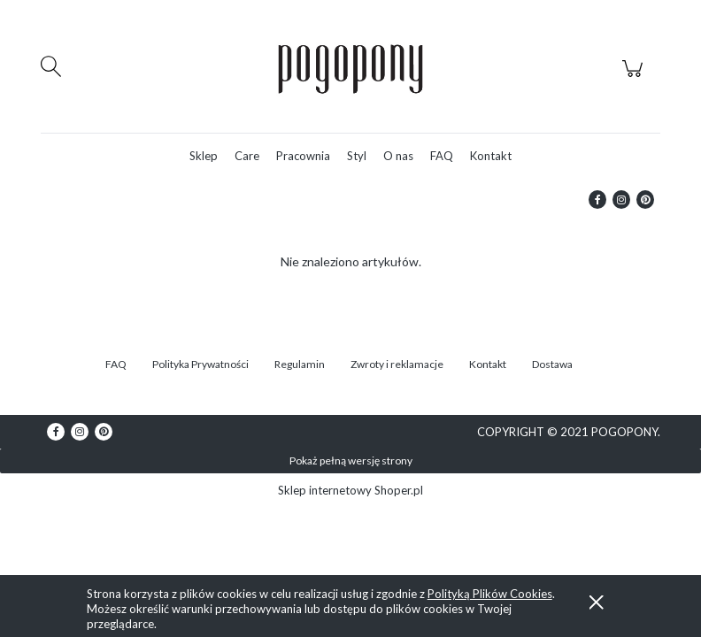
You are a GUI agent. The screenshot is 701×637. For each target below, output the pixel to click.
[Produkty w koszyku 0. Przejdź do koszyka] (635, 78)
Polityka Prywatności (200, 364)
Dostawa (552, 364)
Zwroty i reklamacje (396, 364)
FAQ (116, 364)
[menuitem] (203, 156)
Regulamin (299, 364)
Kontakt (487, 364)
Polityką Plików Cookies (490, 594)
